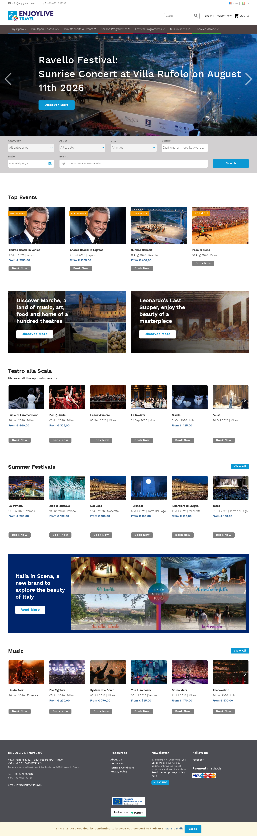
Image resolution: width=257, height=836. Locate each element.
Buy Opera (18, 29)
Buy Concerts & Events (80, 29)
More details (174, 828)
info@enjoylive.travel (21, 3)
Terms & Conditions (122, 773)
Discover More (57, 109)
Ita (245, 4)
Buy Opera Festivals (45, 29)
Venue (166, 145)
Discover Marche (206, 29)
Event (63, 161)
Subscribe (160, 787)
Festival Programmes (150, 29)
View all (240, 471)
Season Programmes (115, 29)
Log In (209, 16)
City (113, 145)
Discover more (34, 339)
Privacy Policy (118, 777)
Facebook (198, 765)
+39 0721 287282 (54, 3)
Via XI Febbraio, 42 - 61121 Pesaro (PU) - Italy (35, 765)
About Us (116, 765)
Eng (233, 4)
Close (193, 829)
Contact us (117, 769)
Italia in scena (179, 29)
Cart (241, 16)
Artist (63, 145)
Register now (224, 16)
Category (14, 145)
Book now (19, 273)
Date (11, 161)
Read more (30, 614)
